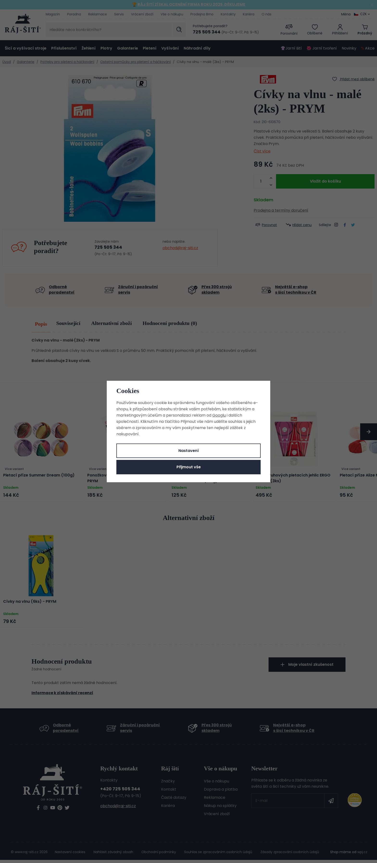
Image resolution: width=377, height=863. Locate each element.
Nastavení (188, 450)
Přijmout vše (188, 467)
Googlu (219, 415)
